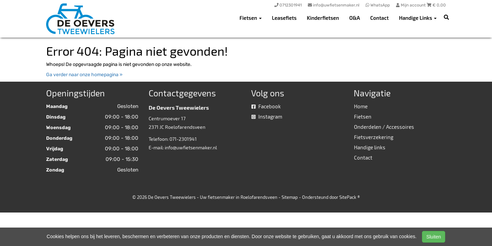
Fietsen (362, 116)
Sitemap (290, 197)
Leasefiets (284, 18)
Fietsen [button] (251, 18)
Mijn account (411, 5)
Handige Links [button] (418, 18)
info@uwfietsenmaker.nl (191, 147)
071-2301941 (183, 139)
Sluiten (433, 237)
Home (361, 106)
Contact (379, 18)
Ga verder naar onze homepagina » (84, 75)
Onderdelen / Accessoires (384, 127)
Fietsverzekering (373, 137)
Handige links (369, 147)
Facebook (266, 106)
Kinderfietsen (323, 18)
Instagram (266, 116)
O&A (354, 18)
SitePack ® (349, 197)
